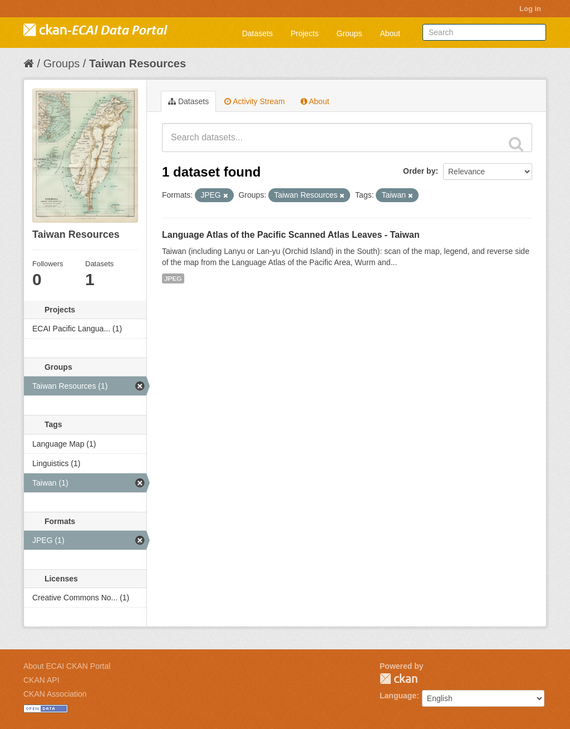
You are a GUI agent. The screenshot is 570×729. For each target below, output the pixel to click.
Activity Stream (254, 101)
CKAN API (41, 680)
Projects (305, 33)
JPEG (173, 278)
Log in (530, 8)
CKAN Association (55, 693)
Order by (419, 171)
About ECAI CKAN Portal (66, 666)
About (390, 33)
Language (398, 695)
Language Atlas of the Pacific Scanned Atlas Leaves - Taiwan (291, 234)
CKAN (398, 678)
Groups (349, 33)
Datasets (257, 33)
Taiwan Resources (137, 63)
